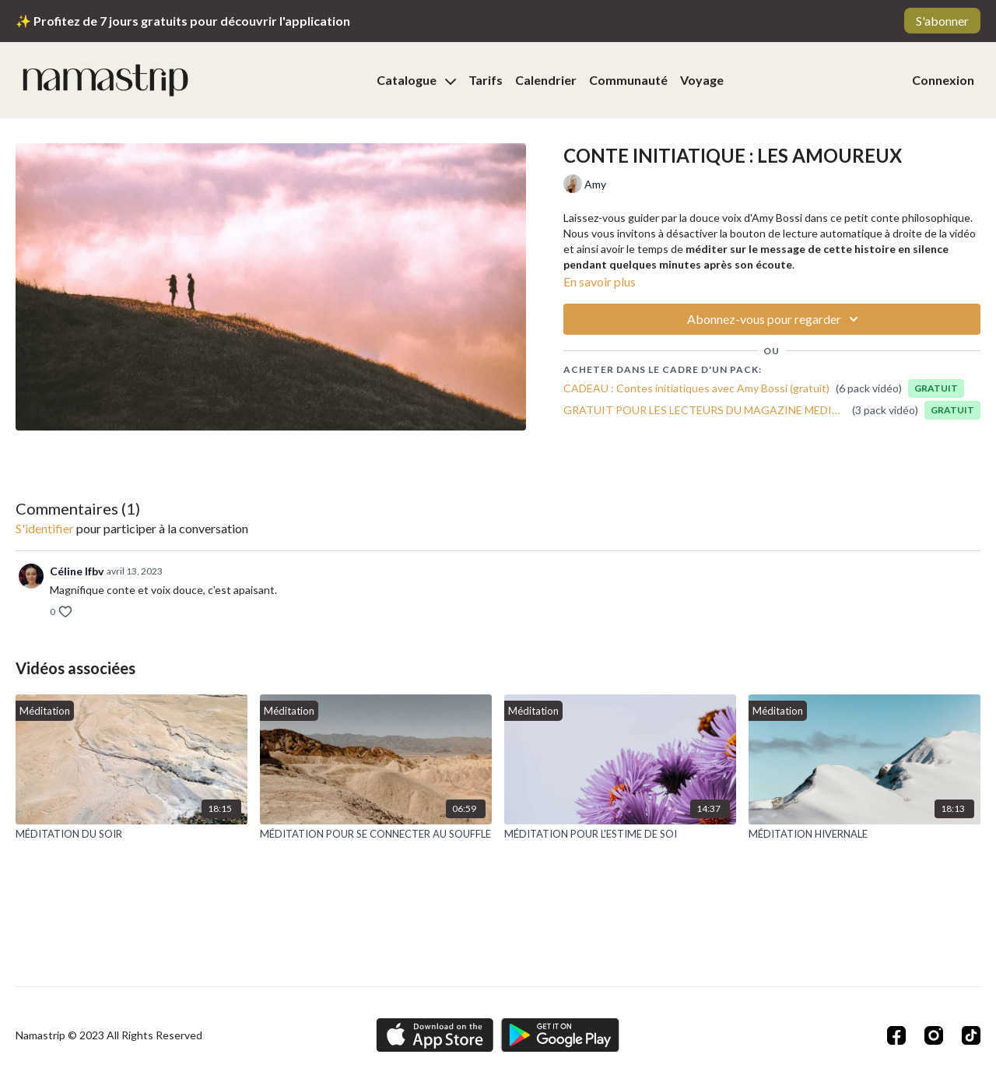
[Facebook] (896, 1035)
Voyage (702, 79)
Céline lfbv (76, 571)
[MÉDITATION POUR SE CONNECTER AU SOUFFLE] (376, 834)
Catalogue (416, 79)
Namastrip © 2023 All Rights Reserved (109, 1035)
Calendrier (546, 79)
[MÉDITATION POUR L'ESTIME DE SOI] (620, 834)
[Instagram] (933, 1035)
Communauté (628, 79)
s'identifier (45, 528)
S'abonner (942, 20)
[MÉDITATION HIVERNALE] (864, 834)
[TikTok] (971, 1035)
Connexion (943, 79)
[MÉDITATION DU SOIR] (131, 834)
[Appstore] (434, 1035)
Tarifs (485, 79)
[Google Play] (560, 1035)
